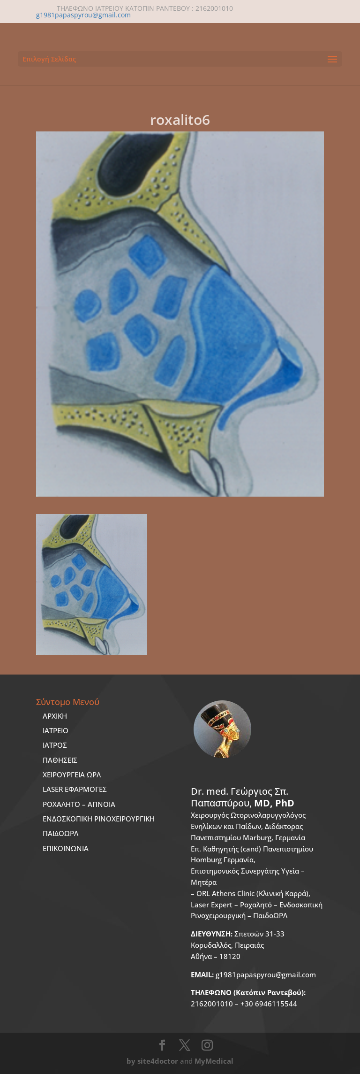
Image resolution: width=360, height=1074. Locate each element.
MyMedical (214, 1061)
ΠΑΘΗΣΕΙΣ (60, 760)
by (131, 1061)
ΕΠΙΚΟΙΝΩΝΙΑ (66, 848)
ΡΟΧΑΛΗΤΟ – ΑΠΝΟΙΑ (79, 804)
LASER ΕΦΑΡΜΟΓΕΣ (75, 789)
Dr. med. (242, 797)
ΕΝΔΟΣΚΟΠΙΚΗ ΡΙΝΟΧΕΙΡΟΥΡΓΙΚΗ (99, 818)
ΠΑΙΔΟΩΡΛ (60, 833)
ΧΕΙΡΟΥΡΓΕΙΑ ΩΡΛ (72, 774)
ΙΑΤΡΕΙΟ (55, 730)
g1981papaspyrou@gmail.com (253, 974)
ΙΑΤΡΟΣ (55, 745)
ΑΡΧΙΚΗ (55, 716)
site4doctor (157, 1061)
